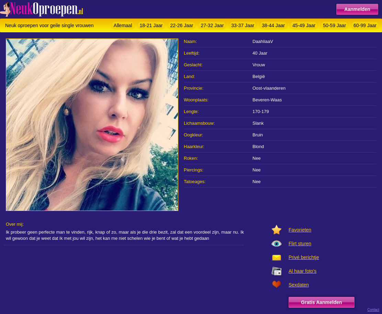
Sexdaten (299, 285)
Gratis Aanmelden (321, 302)
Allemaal (123, 25)
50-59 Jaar (334, 25)
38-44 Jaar (273, 25)
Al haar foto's (302, 271)
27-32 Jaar (212, 25)
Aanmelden (357, 9)
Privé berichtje (304, 257)
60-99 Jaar (365, 25)
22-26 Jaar (181, 25)
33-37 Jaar (242, 25)
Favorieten (300, 230)
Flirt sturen (300, 243)
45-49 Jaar (303, 25)
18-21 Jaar (151, 25)
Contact (373, 310)
